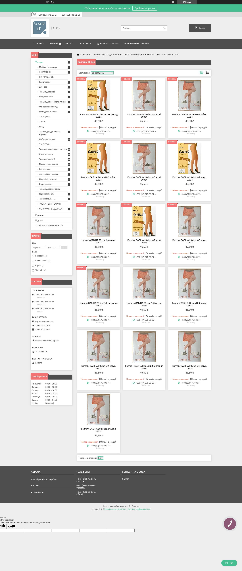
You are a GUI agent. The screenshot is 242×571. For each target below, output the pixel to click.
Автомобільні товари (48, 174)
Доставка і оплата (107, 44)
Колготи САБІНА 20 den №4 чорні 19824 (98, 241)
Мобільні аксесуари (48, 67)
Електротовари (46, 154)
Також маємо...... (47, 199)
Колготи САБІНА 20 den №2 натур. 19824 (189, 178)
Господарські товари (48, 112)
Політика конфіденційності (139, 509)
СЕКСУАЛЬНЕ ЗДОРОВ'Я (51, 209)
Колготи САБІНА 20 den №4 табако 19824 (189, 304)
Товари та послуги (90, 54)
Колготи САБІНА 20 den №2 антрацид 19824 (99, 115)
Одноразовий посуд (48, 107)
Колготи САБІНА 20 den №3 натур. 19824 (144, 304)
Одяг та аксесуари (133, 54)
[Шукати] (164, 28)
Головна (39, 44)
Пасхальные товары (48, 164)
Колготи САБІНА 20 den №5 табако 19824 (189, 115)
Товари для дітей (47, 159)
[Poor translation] (11, 526)
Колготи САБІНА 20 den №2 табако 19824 (98, 178)
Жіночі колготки (152, 54)
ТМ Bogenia (44, 116)
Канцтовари (44, 82)
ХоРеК (42, 121)
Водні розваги (45, 184)
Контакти (85, 44)
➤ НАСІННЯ (45, 72)
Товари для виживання (49, 189)
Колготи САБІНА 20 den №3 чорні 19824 (144, 115)
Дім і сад (106, 54)
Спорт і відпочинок (47, 179)
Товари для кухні (47, 92)
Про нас (69, 44)
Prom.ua (135, 506)
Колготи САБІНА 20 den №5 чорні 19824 (144, 178)
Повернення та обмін (136, 44)
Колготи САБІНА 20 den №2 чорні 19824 (144, 241)
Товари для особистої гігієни (52, 102)
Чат (229, 563)
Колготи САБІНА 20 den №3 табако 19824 (98, 430)
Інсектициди (44, 169)
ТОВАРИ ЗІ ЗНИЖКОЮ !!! (49, 225)
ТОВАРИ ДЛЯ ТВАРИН (50, 204)
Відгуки (39, 220)
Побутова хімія (46, 97)
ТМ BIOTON (44, 144)
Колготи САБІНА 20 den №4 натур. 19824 (98, 367)
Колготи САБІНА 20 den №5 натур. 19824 (189, 367)
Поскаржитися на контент (115, 509)
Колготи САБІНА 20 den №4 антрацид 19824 (144, 367)
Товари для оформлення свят (53, 149)
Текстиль (117, 54)
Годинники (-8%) (46, 194)
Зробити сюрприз (145, 8)
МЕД (41, 126)
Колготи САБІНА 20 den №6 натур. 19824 (189, 241)
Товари (54, 44)
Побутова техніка (47, 139)
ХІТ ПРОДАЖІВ (46, 77)
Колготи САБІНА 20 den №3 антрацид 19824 (99, 304)
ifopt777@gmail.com (44, 321)
